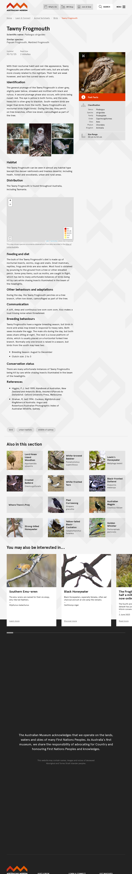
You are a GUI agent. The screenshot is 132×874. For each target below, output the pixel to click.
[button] (10, 201)
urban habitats (25, 429)
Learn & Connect (22, 18)
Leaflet (47, 241)
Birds (55, 18)
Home (9, 18)
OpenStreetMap (53, 241)
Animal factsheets (42, 18)
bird (11, 429)
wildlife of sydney (45, 429)
